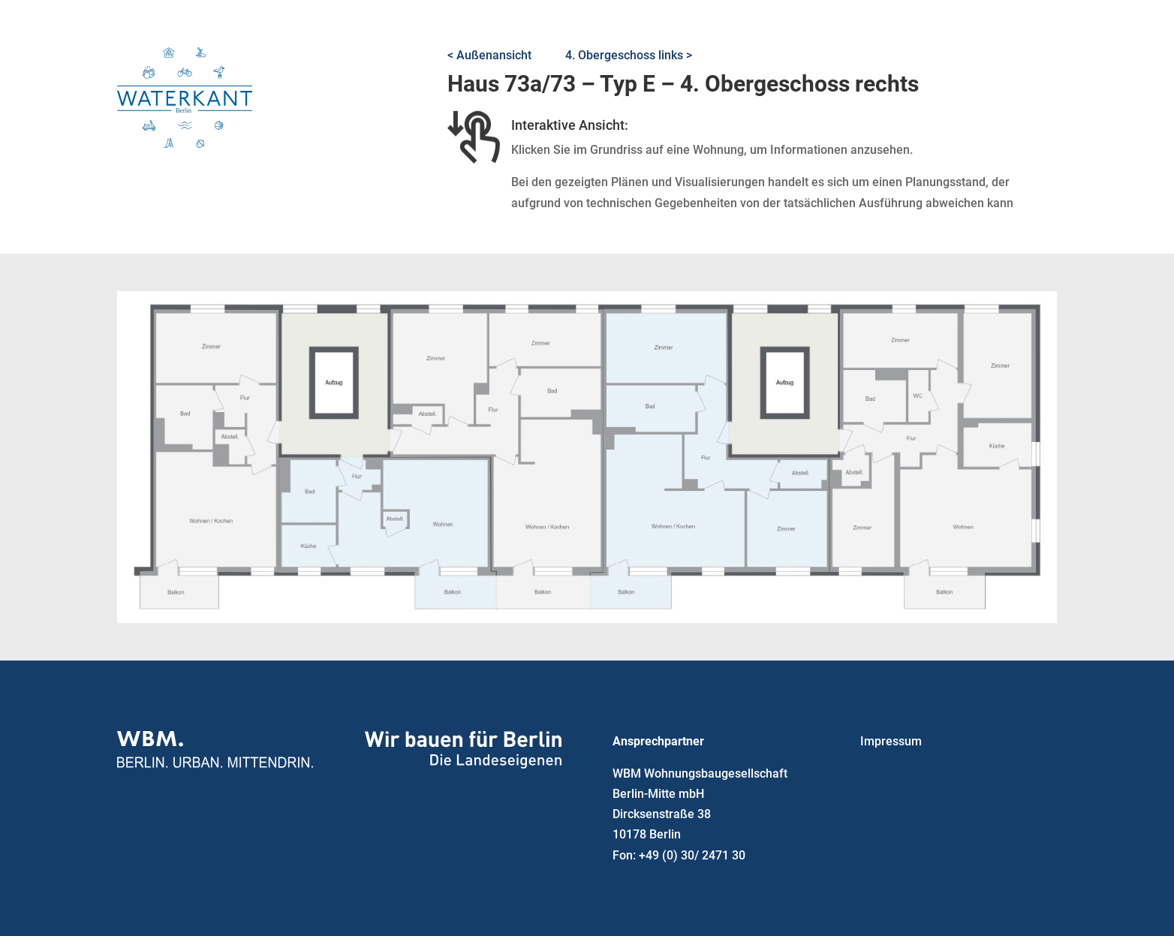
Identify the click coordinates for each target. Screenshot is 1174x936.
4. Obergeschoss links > (628, 55)
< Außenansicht (489, 55)
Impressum (891, 741)
